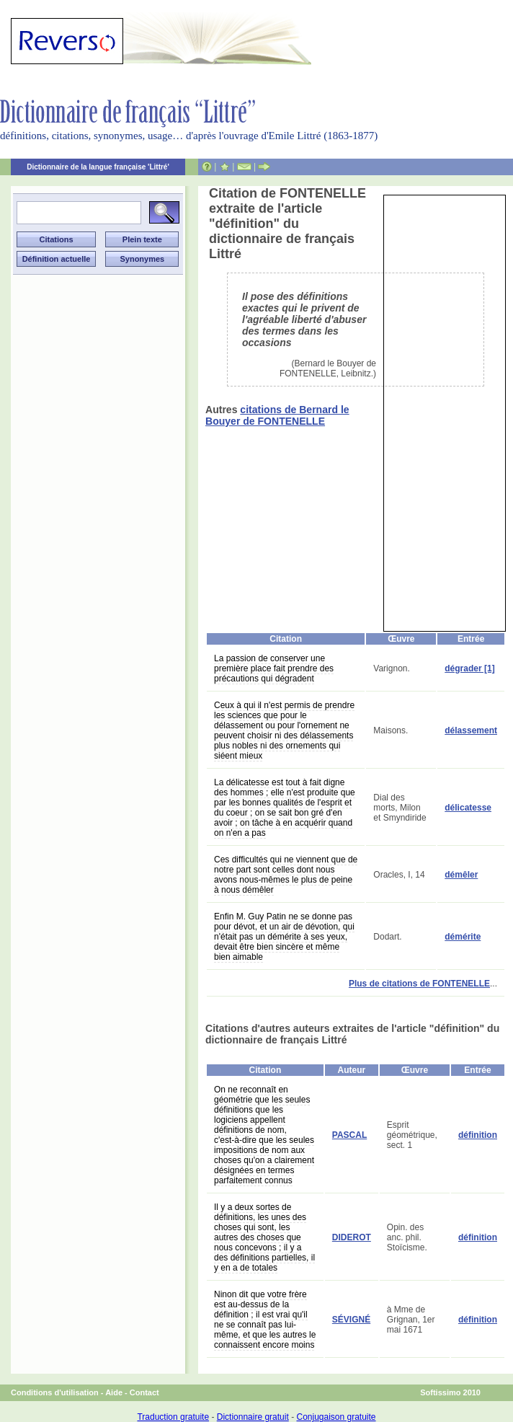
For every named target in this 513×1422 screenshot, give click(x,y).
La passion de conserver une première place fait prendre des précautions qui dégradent (274, 668)
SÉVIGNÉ (351, 1320)
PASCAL (349, 1135)
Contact (144, 1392)
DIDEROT (351, 1237)
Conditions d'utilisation (55, 1392)
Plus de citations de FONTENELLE (419, 984)
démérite (463, 937)
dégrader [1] (469, 668)
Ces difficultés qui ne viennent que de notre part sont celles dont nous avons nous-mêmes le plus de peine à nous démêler (285, 874)
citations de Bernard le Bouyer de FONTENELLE (277, 415)
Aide (113, 1392)
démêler (461, 875)
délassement (471, 730)
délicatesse (468, 808)
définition (477, 1135)
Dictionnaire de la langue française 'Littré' (98, 167)
